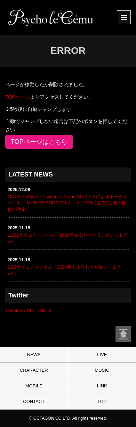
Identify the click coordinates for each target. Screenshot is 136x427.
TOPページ (17, 97)
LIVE (102, 354)
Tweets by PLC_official (28, 310)
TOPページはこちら (39, 141)
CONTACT (34, 401)
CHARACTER (34, 370)
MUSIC (102, 370)
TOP (102, 401)
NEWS (34, 354)
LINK (102, 385)
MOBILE (33, 385)
